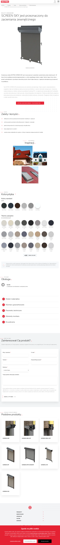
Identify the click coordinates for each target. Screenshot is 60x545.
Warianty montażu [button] (11, 317)
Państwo (5, 368)
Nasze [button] (20, 515)
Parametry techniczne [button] (13, 311)
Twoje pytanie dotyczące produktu (11, 376)
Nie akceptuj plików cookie (29, 541)
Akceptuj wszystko (45, 541)
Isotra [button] (18, 520)
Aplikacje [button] (19, 517)
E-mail (33, 353)
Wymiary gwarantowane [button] (14, 305)
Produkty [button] (19, 513)
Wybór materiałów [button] (12, 299)
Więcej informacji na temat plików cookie (38, 533)
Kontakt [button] (19, 522)
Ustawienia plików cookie (15, 541)
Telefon (5, 360)
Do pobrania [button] (9, 322)
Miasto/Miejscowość (36, 360)
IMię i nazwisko (7, 353)
